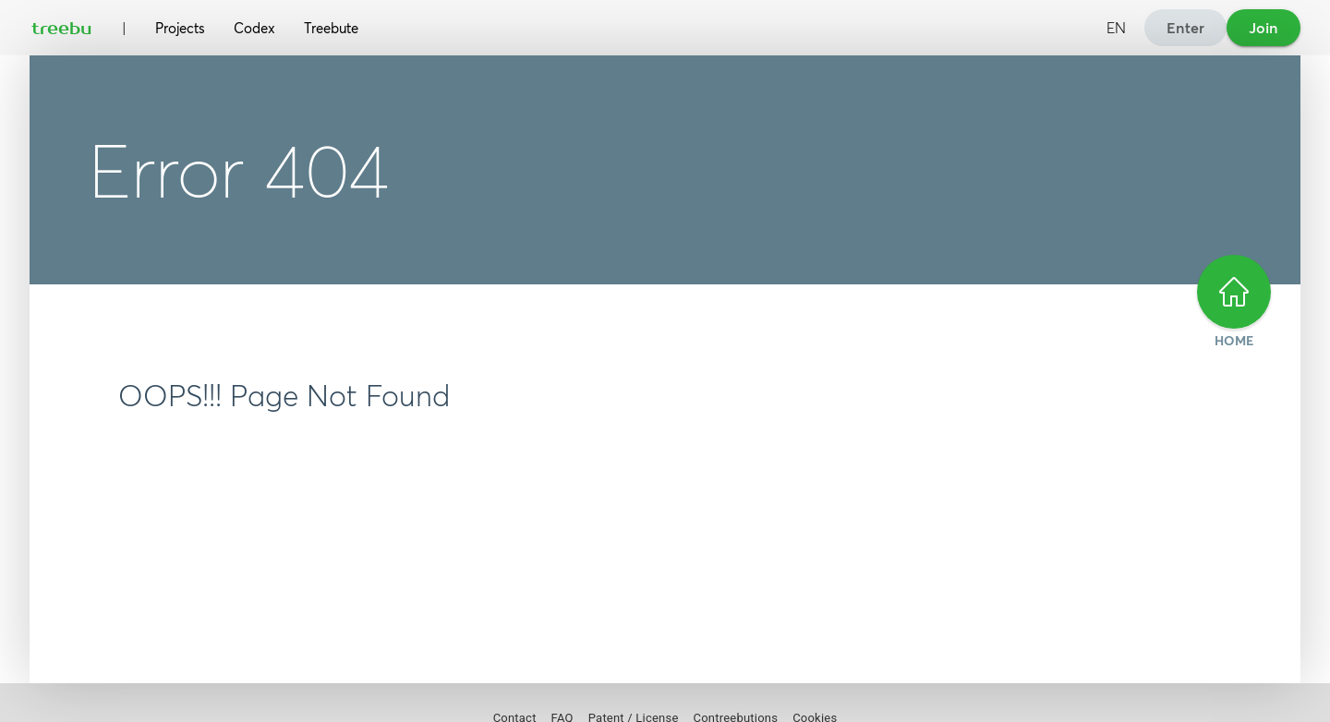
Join (1263, 27)
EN (1116, 27)
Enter (1185, 27)
